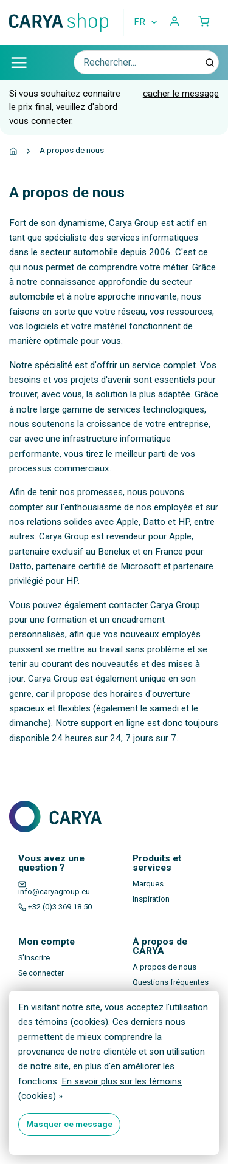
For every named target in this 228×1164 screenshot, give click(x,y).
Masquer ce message (69, 1124)
